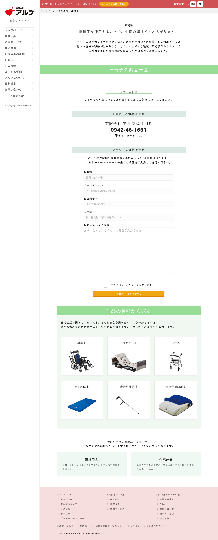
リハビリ (134, 525)
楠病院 (82, 525)
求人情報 (10, 66)
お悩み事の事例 (15, 54)
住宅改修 (10, 48)
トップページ (13, 30)
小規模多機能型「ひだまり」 (107, 525)
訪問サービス (13, 42)
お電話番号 (91, 199)
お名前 (88, 172)
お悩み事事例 (167, 499)
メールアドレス (94, 185)
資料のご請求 (167, 513)
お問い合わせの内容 (96, 225)
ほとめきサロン (153, 525)
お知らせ (10, 60)
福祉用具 (10, 36)
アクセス (65, 508)
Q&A (162, 503)
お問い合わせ (13, 89)
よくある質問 (13, 72)
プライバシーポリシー (124, 285)
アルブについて (15, 77)
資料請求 (10, 83)
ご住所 (88, 212)
